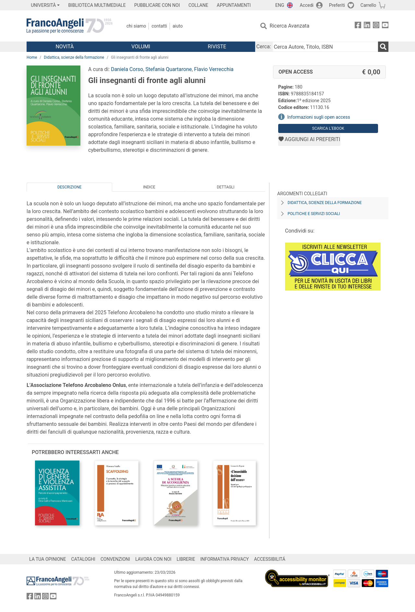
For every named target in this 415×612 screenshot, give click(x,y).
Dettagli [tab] (225, 187)
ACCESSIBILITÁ (269, 559)
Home (32, 57)
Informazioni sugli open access (318, 117)
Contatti (159, 26)
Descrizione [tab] (69, 187)
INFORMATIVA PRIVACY (224, 559)
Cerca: (263, 46)
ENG (279, 5)
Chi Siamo (136, 26)
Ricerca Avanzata (290, 26)
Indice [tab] (149, 187)
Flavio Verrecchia (214, 69)
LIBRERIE (186, 559)
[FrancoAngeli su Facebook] (358, 26)
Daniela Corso (127, 69)
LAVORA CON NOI (153, 559)
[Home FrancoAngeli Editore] (70, 26)
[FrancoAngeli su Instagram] (376, 26)
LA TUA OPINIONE (47, 559)
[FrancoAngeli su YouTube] (385, 26)
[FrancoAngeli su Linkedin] (367, 26)
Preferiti (337, 5)
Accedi (307, 5)
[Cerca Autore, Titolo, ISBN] (325, 47)
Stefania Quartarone (169, 69)
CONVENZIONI (115, 559)
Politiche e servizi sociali (314, 213)
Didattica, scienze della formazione (74, 57)
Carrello (368, 5)
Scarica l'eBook (328, 128)
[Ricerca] (383, 47)
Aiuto (177, 26)
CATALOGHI (83, 559)
